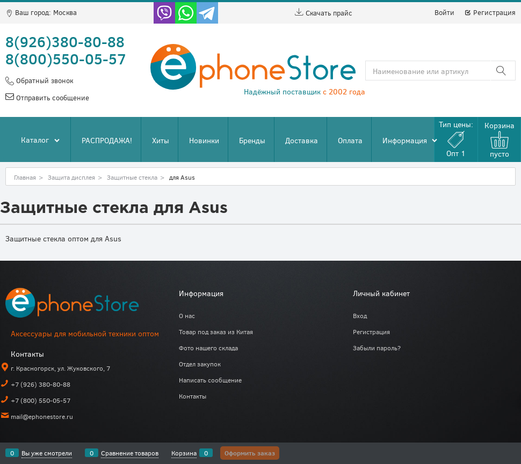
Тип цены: (456, 138)
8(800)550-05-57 (65, 58)
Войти (444, 12)
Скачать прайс (323, 13)
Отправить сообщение (51, 97)
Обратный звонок (43, 80)
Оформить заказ (250, 452)
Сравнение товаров (129, 452)
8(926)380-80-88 (65, 41)
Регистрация (490, 12)
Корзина (184, 452)
